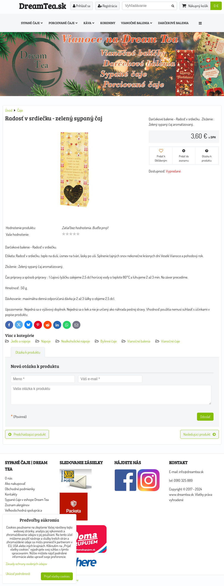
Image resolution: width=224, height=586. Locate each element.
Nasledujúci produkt (199, 434)
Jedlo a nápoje (20, 341)
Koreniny (107, 23)
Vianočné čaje (170, 341)
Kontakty (11, 494)
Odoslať (205, 416)
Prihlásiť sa (81, 6)
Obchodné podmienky (20, 489)
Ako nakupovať (15, 483)
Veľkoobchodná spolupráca (23, 510)
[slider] (71, 234)
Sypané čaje (32, 23)
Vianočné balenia (136, 23)
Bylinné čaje (108, 341)
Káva (89, 23)
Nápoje (45, 341)
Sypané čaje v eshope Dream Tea (27, 499)
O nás (8, 478)
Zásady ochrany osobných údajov (26, 564)
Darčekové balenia (173, 23)
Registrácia (107, 6)
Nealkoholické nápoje (75, 341)
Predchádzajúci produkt (27, 434)
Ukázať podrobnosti (18, 574)
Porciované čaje (63, 23)
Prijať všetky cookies (57, 576)
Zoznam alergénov (17, 505)
